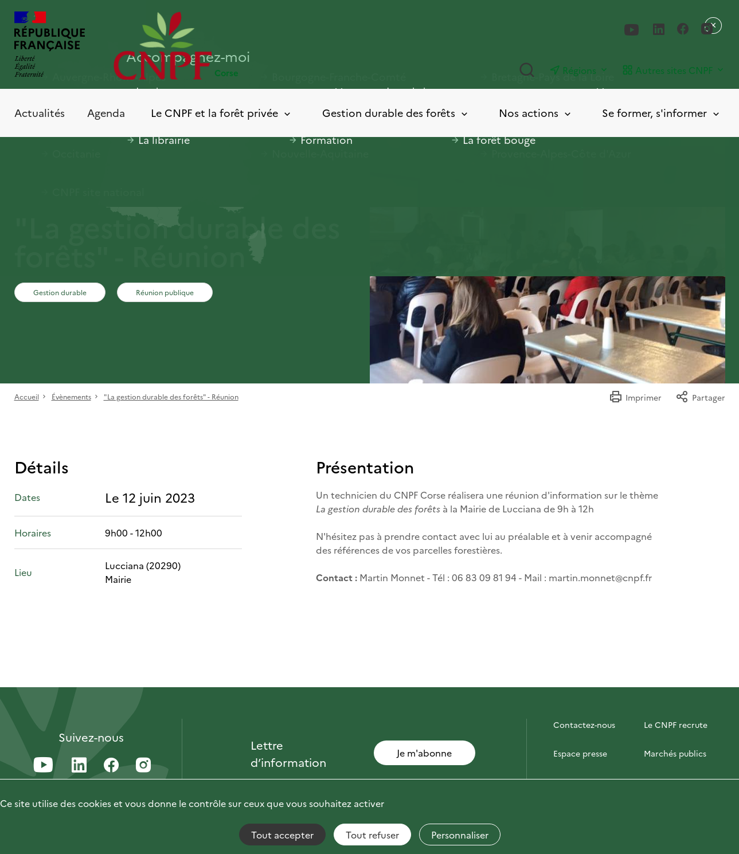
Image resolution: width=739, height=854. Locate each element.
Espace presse (580, 753)
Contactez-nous (584, 724)
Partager (700, 397)
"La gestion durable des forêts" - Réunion (171, 396)
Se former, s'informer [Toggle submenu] (661, 113)
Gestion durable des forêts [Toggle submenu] (396, 113)
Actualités (39, 112)
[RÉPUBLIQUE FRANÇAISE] (49, 45)
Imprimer (635, 397)
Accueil (26, 396)
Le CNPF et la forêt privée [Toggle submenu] (221, 113)
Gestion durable (60, 292)
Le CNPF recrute (675, 724)
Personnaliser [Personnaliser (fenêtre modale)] (459, 834)
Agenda (106, 112)
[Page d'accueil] (242, 45)
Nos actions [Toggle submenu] (536, 113)
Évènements (71, 396)
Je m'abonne (424, 752)
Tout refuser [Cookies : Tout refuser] (372, 834)
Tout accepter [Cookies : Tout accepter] (282, 834)
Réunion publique (165, 292)
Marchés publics (675, 753)
